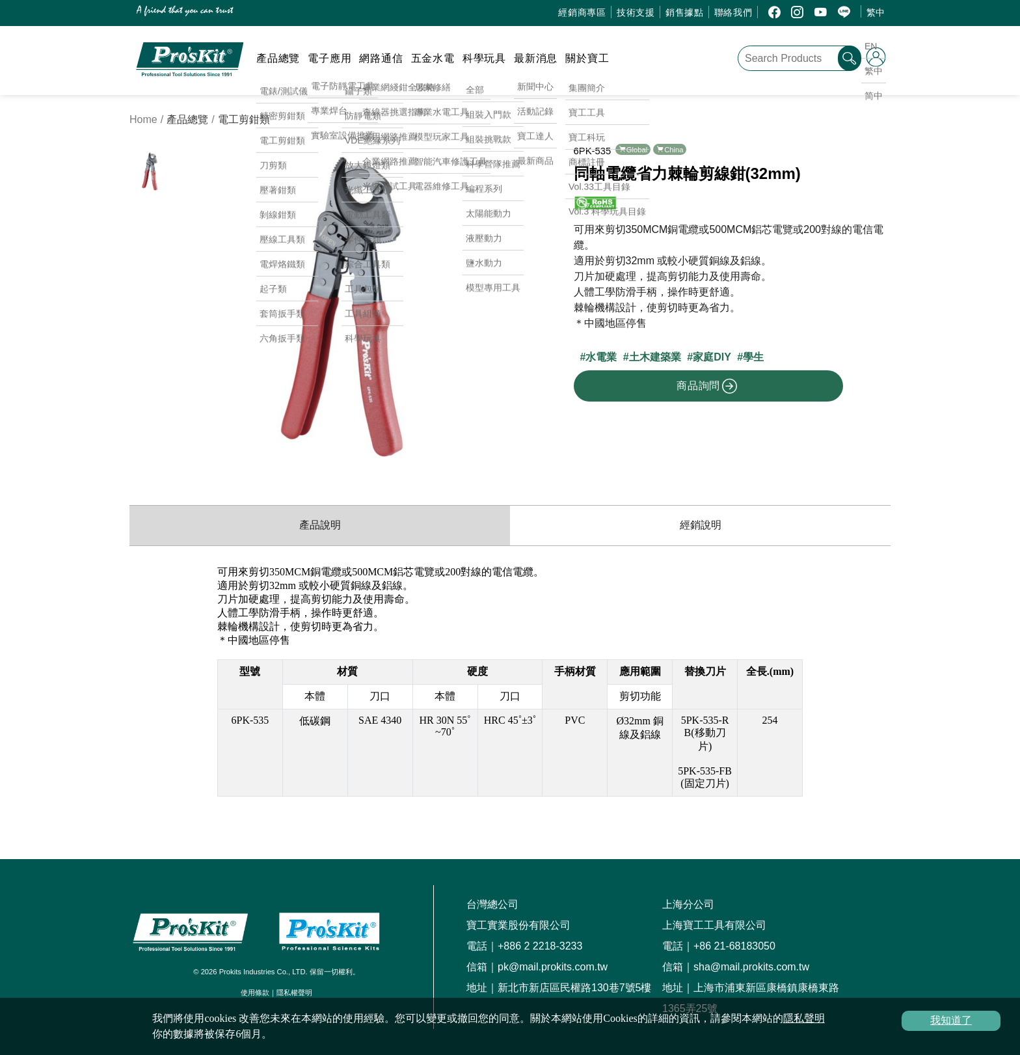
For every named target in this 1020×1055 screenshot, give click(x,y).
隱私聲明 (804, 1018)
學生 (753, 357)
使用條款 (255, 992)
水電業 (601, 357)
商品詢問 (707, 386)
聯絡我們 (733, 12)
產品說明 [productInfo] (320, 524)
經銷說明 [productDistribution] (700, 524)
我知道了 (951, 1020)
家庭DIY (712, 357)
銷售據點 (684, 12)
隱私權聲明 (294, 992)
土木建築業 (655, 357)
